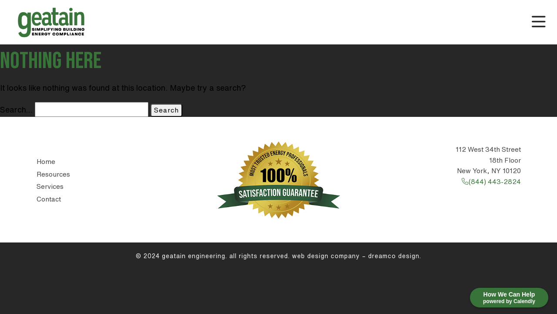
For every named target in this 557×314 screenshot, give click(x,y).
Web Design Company (326, 256)
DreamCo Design (393, 256)
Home (46, 161)
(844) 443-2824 (491, 181)
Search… (16, 109)
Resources (53, 174)
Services (50, 186)
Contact (49, 199)
